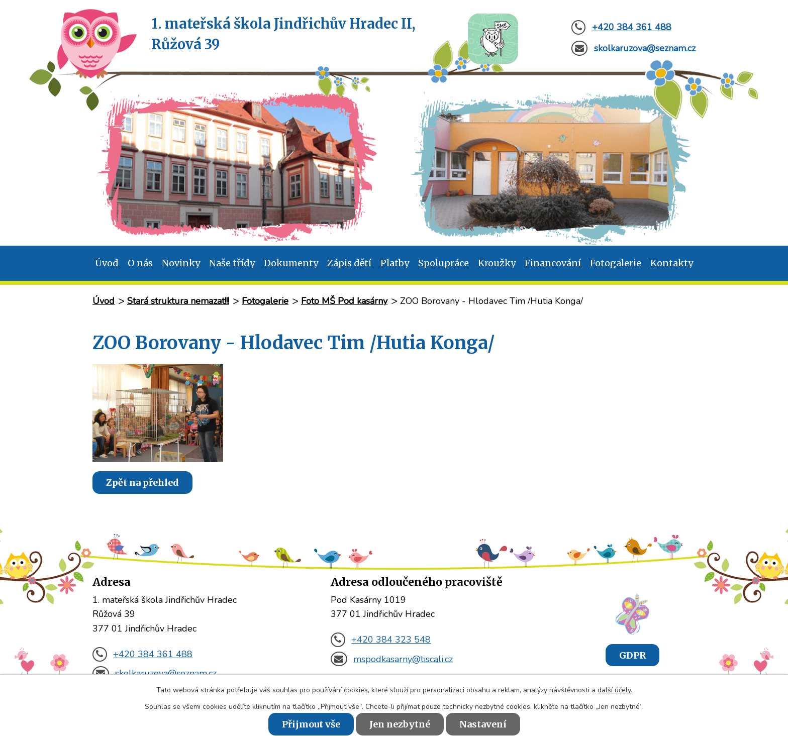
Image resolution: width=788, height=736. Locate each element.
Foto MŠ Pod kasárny (344, 301)
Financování (553, 263)
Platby (394, 263)
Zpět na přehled (142, 482)
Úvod (107, 263)
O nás (140, 263)
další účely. (615, 690)
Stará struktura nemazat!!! (178, 301)
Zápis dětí (349, 263)
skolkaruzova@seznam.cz (154, 673)
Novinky (181, 263)
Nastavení (483, 724)
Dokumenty (291, 263)
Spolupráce (443, 263)
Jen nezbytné (399, 724)
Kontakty (671, 263)
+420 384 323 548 (381, 640)
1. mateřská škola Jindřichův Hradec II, (283, 34)
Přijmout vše (311, 724)
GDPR (632, 655)
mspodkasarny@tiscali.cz (392, 659)
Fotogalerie (615, 263)
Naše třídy (232, 263)
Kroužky (497, 263)
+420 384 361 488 (142, 654)
